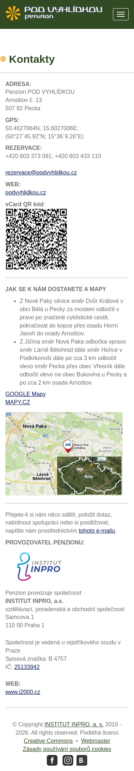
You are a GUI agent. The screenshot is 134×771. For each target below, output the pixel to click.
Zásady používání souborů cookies (67, 749)
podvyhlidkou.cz (25, 192)
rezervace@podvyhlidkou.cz (41, 172)
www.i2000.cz (22, 692)
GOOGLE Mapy (25, 394)
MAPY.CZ (17, 402)
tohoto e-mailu (97, 531)
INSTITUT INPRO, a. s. (74, 724)
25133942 (27, 667)
